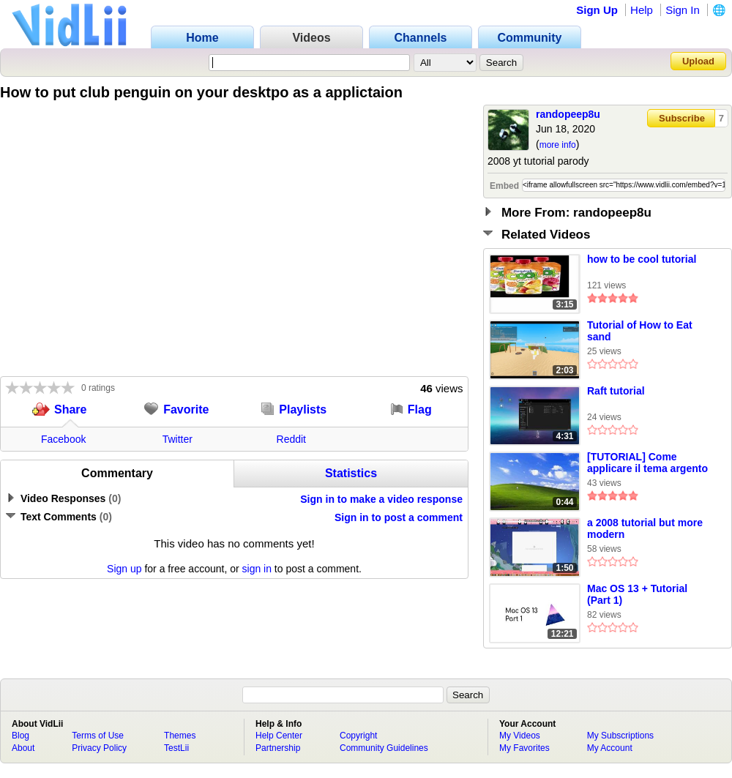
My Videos (519, 735)
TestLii (176, 748)
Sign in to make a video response (381, 499)
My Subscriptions (620, 735)
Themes (179, 735)
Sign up (124, 569)
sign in (257, 569)
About (23, 748)
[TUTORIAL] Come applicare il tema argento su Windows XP (647, 463)
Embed (504, 186)
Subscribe (682, 118)
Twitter (178, 439)
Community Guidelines (384, 748)
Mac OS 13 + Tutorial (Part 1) (637, 594)
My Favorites (524, 748)
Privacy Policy (99, 748)
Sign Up (597, 10)
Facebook (63, 439)
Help (641, 10)
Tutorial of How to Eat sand (639, 331)
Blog (20, 735)
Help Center (278, 735)
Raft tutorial (616, 391)
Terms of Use (98, 735)
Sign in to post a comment (399, 517)
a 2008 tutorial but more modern (645, 528)
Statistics (351, 473)
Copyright (358, 735)
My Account (609, 748)
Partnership (277, 748)
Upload (698, 61)
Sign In (682, 10)
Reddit (291, 439)
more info (557, 145)
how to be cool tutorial (641, 259)
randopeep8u (568, 114)
